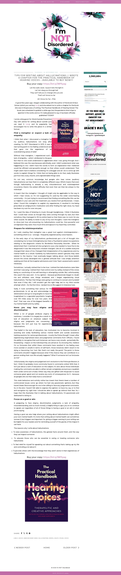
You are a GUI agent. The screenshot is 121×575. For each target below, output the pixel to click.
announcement (29, 538)
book (36, 538)
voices (66, 538)
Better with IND (47, 2)
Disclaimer (65, 2)
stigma (61, 538)
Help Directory (82, 2)
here (27, 124)
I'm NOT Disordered (63, 567)
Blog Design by (60, 573)
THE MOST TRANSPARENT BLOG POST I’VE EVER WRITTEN (95, 246)
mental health (54, 538)
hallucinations (43, 538)
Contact (99, 2)
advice (21, 538)
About (32, 2)
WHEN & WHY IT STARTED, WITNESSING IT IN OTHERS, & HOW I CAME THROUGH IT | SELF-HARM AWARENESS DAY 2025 (95, 344)
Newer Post (23, 548)
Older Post (70, 548)
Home (20, 2)
